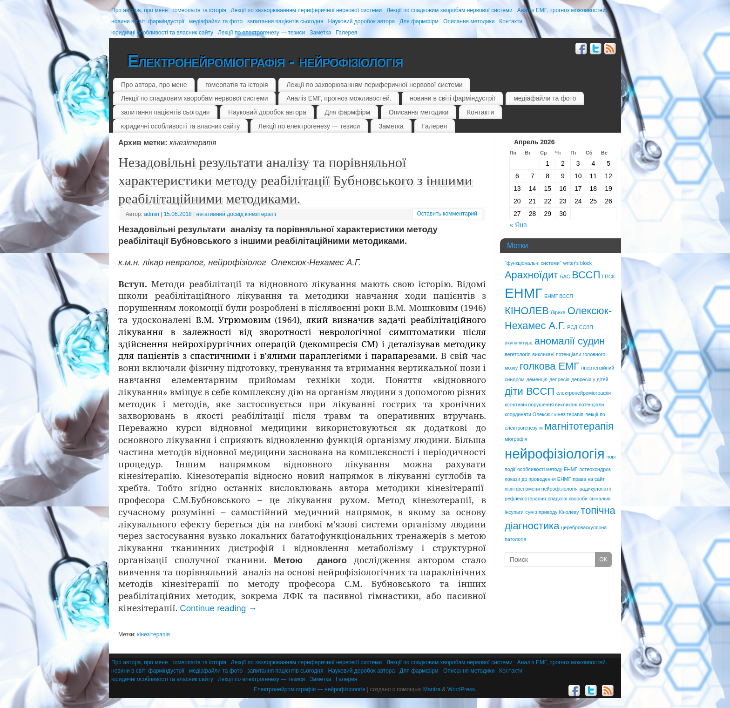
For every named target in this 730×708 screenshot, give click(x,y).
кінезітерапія (153, 634)
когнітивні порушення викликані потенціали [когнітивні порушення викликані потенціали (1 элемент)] (554, 404)
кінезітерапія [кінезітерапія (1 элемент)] (568, 414)
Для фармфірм (419, 21)
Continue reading (218, 608)
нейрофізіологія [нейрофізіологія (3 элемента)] (555, 453)
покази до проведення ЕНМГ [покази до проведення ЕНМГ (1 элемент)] (538, 479)
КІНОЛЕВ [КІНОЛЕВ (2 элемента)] (527, 311)
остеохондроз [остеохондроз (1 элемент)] (595, 469)
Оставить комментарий (447, 213)
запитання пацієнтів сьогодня (285, 21)
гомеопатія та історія (199, 10)
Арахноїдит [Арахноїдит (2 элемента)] (531, 275)
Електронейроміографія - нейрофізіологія (265, 61)
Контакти (510, 21)
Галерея (346, 32)
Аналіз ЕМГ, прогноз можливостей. (562, 10)
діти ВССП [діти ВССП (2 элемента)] (529, 391)
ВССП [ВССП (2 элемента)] (586, 275)
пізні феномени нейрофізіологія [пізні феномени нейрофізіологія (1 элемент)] (541, 489)
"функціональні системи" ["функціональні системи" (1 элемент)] (533, 263)
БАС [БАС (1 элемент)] (565, 276)
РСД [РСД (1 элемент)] (572, 327)
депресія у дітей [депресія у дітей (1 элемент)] (589, 379)
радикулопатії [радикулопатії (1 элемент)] (595, 489)
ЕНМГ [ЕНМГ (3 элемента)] (523, 293)
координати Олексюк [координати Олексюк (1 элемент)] (529, 414)
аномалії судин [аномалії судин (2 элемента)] (569, 341)
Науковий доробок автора (361, 21)
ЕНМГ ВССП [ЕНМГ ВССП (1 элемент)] (558, 296)
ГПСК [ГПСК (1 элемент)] (608, 276)
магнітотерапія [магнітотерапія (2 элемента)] (579, 426)
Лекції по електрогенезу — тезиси (261, 32)
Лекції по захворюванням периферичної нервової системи (306, 10)
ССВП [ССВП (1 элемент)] (586, 327)
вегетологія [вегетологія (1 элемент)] (517, 354)
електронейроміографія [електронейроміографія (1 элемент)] (583, 393)
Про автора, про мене (139, 10)
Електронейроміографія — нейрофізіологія (309, 689)
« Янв (518, 225)
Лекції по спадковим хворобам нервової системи (449, 10)
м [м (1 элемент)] (540, 428)
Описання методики (468, 21)
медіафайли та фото (216, 21)
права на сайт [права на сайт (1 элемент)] (589, 479)
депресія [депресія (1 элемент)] (559, 379)
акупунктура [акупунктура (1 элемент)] (519, 342)
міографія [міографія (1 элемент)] (516, 439)
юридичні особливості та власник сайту (162, 32)
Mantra (431, 689)
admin (151, 214)
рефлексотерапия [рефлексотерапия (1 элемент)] (525, 498)
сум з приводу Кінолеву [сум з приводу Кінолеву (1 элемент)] (552, 512)
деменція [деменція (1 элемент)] (537, 379)
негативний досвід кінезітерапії (236, 214)
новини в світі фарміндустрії (147, 21)
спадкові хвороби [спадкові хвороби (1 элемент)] (568, 498)
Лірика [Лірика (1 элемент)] (558, 312)
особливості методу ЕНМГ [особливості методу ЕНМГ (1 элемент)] (547, 469)
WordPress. (461, 689)
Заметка (320, 32)
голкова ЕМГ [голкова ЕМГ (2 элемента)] (549, 366)
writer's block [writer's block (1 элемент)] (577, 263)
